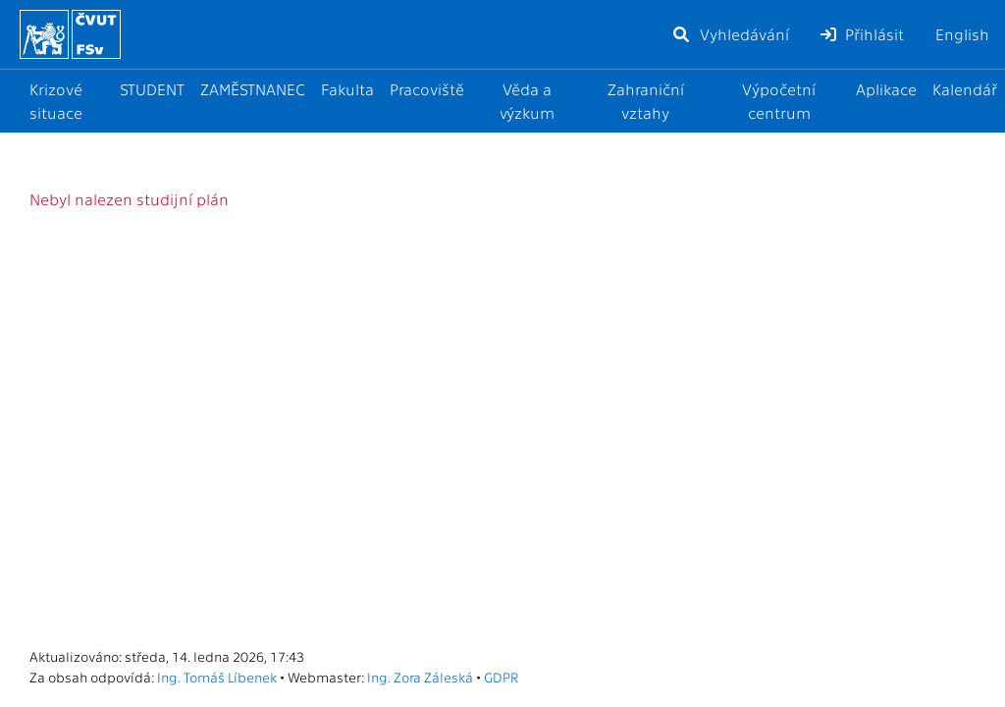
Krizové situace (55, 101)
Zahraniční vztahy (646, 101)
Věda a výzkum (527, 101)
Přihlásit (862, 34)
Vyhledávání (730, 34)
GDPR (501, 676)
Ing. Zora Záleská (420, 676)
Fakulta (347, 89)
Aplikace (886, 89)
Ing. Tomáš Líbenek (217, 676)
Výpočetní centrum (779, 101)
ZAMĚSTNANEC (252, 89)
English (962, 34)
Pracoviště (427, 89)
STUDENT (152, 89)
